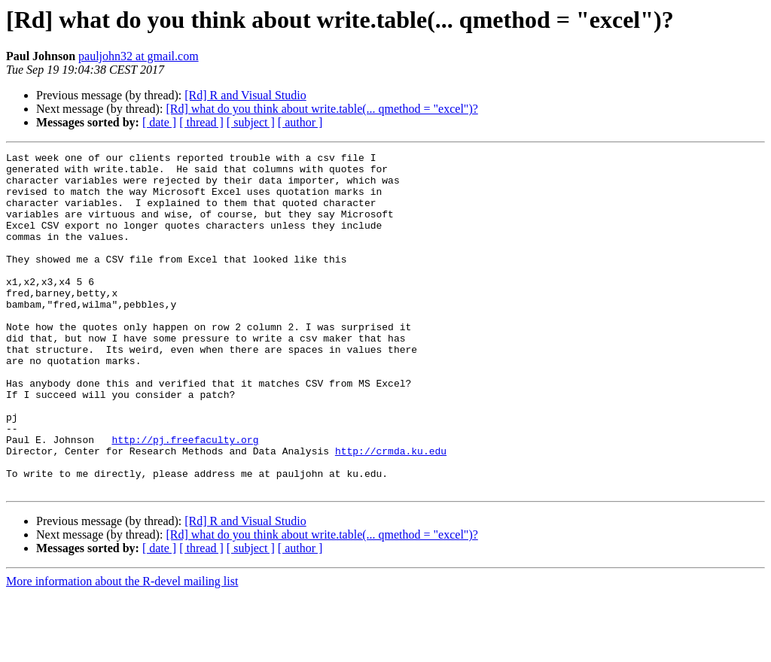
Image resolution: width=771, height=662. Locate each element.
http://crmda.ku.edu (390, 511)
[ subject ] (251, 122)
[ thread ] (201, 122)
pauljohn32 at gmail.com (138, 56)
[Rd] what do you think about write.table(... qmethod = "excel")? (321, 108)
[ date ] (159, 122)
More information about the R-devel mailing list (122, 648)
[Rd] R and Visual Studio (245, 95)
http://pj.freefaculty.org (184, 498)
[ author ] (300, 122)
